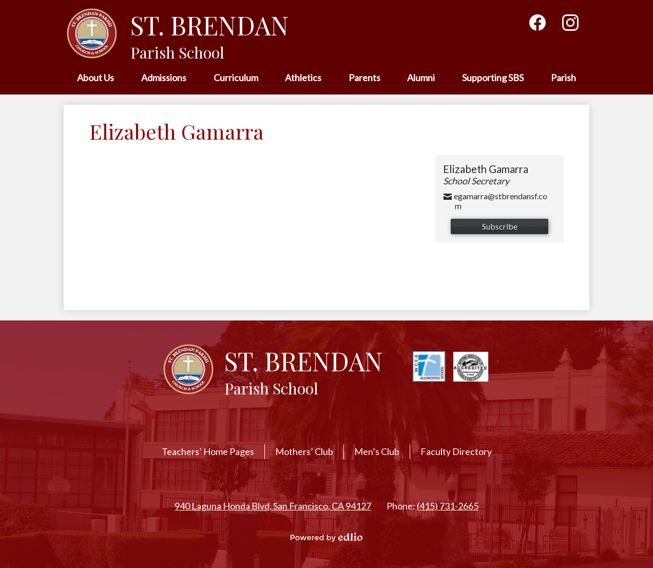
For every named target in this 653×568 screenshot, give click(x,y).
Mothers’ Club (304, 451)
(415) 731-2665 (447, 506)
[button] (95, 78)
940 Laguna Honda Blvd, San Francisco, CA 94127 (273, 506)
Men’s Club (376, 451)
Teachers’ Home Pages (208, 451)
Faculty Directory (456, 451)
